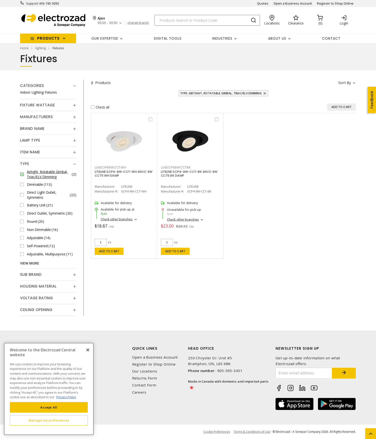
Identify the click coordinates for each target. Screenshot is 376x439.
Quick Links (145, 348)
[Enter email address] (304, 373)
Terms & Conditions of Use (252, 432)
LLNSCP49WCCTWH (110, 167)
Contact (331, 38)
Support (32, 3)
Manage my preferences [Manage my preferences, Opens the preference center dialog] (49, 420)
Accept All (48, 407)
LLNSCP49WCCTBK (176, 167)
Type (24, 163)
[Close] (87, 350)
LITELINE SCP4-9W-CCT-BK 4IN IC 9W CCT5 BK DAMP (189, 174)
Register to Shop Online (335, 3)
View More (29, 263)
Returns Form (144, 378)
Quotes (263, 3)
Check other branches (117, 219)
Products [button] (48, 38)
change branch (138, 23)
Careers (139, 392)
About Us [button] (277, 38)
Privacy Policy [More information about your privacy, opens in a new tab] (66, 397)
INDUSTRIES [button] (222, 38)
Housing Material (38, 286)
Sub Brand (31, 274)
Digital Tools (168, 38)
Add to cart (109, 251)
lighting (40, 48)
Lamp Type (30, 140)
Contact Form (144, 385)
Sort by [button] (344, 82)
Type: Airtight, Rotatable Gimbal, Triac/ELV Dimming (221, 93)
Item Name (30, 152)
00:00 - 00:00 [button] (108, 23)
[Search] (207, 20)
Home (24, 48)
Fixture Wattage (37, 105)
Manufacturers (36, 116)
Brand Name (32, 128)
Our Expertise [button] (104, 38)
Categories (32, 85)
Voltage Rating (36, 298)
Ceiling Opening (36, 309)
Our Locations (144, 371)
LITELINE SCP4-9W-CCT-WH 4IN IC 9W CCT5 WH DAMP (123, 174)
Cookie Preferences (216, 431)
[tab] (48, 86)
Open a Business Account (293, 3)
